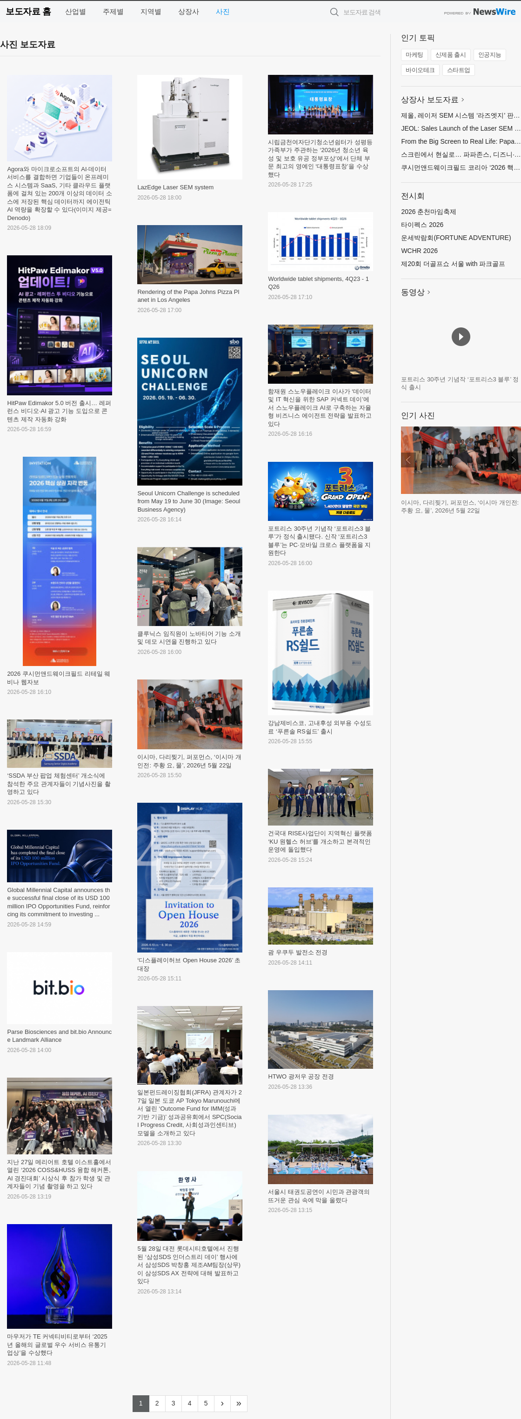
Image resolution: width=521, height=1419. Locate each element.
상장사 (188, 11)
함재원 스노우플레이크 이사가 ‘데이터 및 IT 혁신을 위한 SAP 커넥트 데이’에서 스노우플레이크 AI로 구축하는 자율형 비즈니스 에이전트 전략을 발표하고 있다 (319, 407)
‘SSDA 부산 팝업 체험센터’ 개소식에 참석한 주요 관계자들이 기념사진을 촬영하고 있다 (58, 783)
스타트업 (458, 70)
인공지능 (489, 54)
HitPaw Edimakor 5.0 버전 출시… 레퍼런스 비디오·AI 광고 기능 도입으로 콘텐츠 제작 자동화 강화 (59, 411)
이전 (408, 460)
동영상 (413, 292)
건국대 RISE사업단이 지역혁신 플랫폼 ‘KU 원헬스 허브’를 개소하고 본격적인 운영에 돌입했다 (320, 841)
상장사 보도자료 (430, 99)
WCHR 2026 (419, 250)
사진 (223, 11)
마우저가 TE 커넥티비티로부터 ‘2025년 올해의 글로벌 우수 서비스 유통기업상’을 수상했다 (57, 1344)
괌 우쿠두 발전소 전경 (297, 952)
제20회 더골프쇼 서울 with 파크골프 (453, 263)
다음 (513, 460)
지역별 (150, 11)
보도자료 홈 (28, 11)
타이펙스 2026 (422, 224)
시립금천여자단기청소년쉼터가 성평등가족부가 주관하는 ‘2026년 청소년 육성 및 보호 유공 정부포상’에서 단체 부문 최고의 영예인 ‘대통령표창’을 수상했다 (320, 158)
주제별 (113, 11)
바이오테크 (420, 70)
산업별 (75, 11)
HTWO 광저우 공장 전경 (301, 1076)
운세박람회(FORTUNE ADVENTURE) (456, 237)
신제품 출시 (450, 54)
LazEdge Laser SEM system (175, 187)
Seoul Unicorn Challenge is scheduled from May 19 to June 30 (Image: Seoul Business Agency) (188, 501)
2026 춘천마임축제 (428, 211)
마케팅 (414, 54)
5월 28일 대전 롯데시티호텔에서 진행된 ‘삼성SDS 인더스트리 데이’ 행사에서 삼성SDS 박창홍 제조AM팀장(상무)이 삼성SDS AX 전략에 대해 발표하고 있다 (188, 1265)
